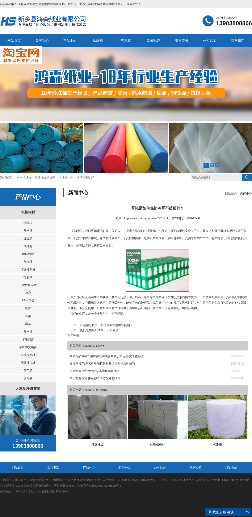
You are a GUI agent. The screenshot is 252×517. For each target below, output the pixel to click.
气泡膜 (126, 40)
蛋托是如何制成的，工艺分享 (98, 330)
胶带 (28, 308)
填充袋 (28, 378)
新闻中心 (246, 193)
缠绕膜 (28, 238)
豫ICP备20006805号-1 (106, 485)
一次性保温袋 (28, 285)
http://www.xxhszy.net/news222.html (146, 218)
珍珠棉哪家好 (85, 177)
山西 (45, 491)
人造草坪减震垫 (27, 389)
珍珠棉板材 (157, 444)
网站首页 (14, 40)
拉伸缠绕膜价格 (45, 177)
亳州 (65, 491)
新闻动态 (153, 40)
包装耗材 (28, 212)
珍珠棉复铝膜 (28, 347)
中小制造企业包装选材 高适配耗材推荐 (95, 378)
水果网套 (28, 339)
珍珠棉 (98, 40)
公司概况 (53, 467)
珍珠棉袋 (28, 254)
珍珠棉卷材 (28, 355)
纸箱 (28, 316)
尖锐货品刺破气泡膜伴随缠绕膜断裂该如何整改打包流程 (106, 356)
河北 (32, 491)
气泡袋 (28, 331)
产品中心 (70, 40)
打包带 (28, 277)
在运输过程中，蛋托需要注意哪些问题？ (106, 325)
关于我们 (42, 40)
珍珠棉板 (97, 444)
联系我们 (237, 40)
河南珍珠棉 (57, 4)
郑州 (18, 491)
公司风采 (209, 40)
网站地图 (231, 467)
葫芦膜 (28, 370)
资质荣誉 (181, 40)
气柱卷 (28, 246)
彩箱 (28, 323)
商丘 (52, 491)
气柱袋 (28, 261)
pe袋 (28, 292)
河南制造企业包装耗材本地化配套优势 (94, 371)
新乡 (25, 491)
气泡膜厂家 (66, 177)
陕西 (59, 491)
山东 (39, 491)
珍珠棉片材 (28, 362)
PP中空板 (27, 300)
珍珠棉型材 (28, 269)
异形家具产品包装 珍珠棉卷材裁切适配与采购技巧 (102, 363)
